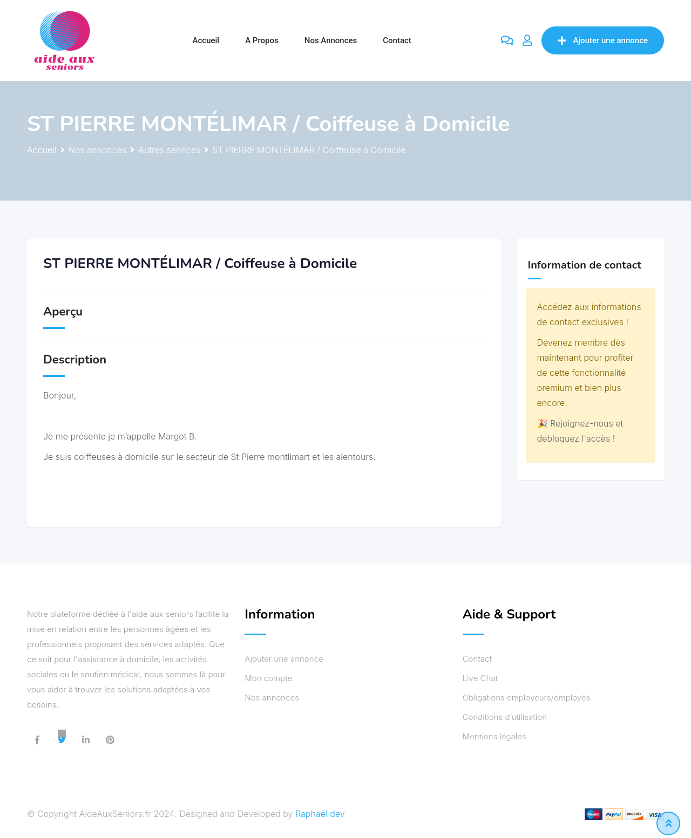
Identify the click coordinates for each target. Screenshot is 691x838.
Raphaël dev (320, 813)
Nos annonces (330, 40)
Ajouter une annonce (603, 40)
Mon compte (268, 678)
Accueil (206, 40)
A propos (262, 40)
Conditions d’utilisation (505, 717)
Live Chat (480, 678)
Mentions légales (494, 736)
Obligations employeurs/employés (527, 697)
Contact (397, 40)
